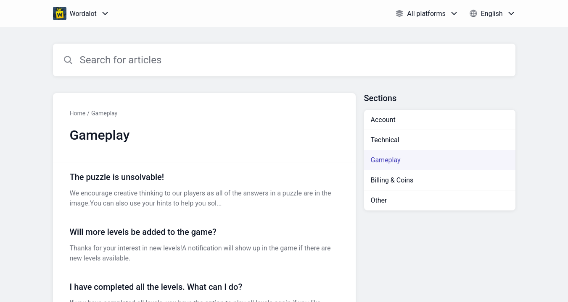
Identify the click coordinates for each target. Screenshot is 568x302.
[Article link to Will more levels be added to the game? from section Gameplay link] (204, 244)
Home (78, 113)
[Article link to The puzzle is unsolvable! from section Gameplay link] (204, 189)
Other (379, 200)
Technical (385, 140)
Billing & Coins (392, 180)
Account (383, 120)
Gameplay (104, 113)
